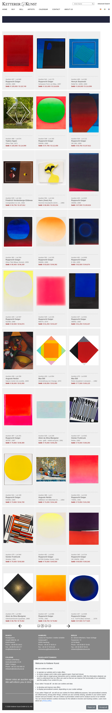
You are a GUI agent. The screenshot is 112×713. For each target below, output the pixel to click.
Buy (13, 9)
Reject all (91, 707)
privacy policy (46, 701)
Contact (56, 9)
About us (68, 9)
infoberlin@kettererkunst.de (80, 649)
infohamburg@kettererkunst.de (48, 649)
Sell (21, 9)
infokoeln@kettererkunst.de (14, 669)
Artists (31, 9)
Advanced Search (104, 4)
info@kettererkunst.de (12, 649)
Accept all (103, 707)
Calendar (43, 9)
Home (4, 9)
